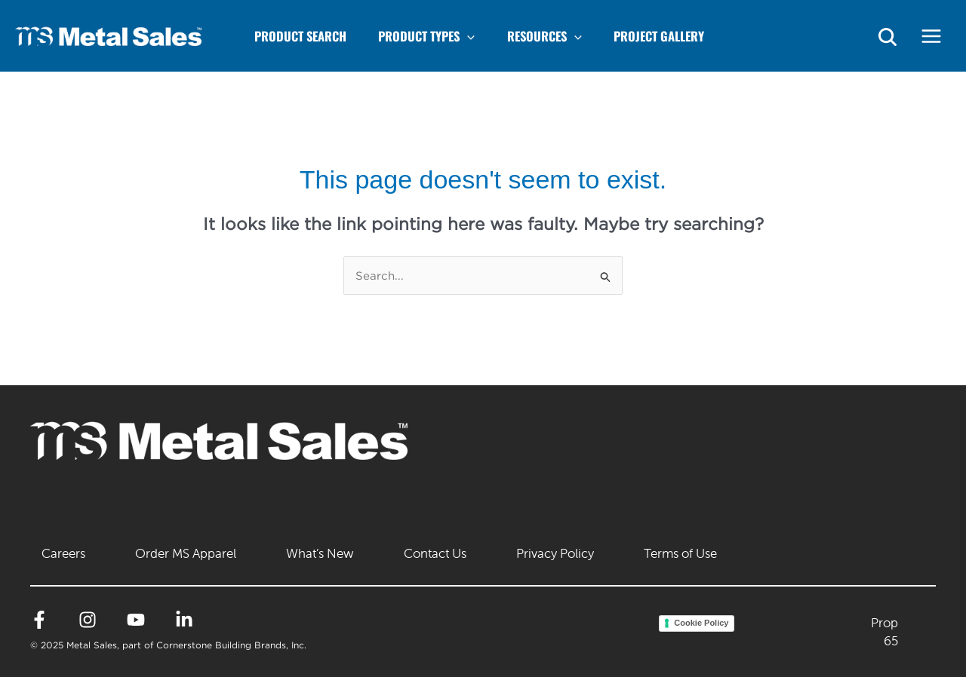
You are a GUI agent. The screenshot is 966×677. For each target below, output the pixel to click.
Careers (63, 553)
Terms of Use (680, 553)
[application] (484, 36)
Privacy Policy (555, 553)
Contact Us (435, 553)
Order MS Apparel (185, 553)
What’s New (320, 553)
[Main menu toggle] (932, 36)
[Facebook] (39, 620)
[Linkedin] (184, 620)
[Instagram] (87, 620)
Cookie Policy (701, 622)
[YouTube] (136, 620)
